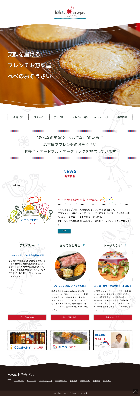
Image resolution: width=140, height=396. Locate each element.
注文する (38, 117)
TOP (9, 380)
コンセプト (19, 381)
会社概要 (73, 381)
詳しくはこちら (27, 317)
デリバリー (59, 117)
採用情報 (122, 117)
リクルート (85, 381)
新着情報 (96, 381)
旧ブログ (107, 381)
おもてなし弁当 (80, 117)
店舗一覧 (18, 117)
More (64, 231)
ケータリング (101, 117)
